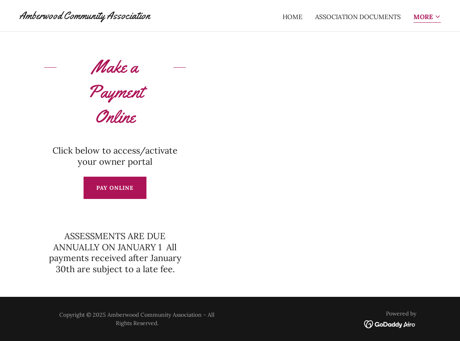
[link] (84, 17)
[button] (427, 17)
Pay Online (115, 187)
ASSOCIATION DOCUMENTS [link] (358, 17)
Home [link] (292, 17)
